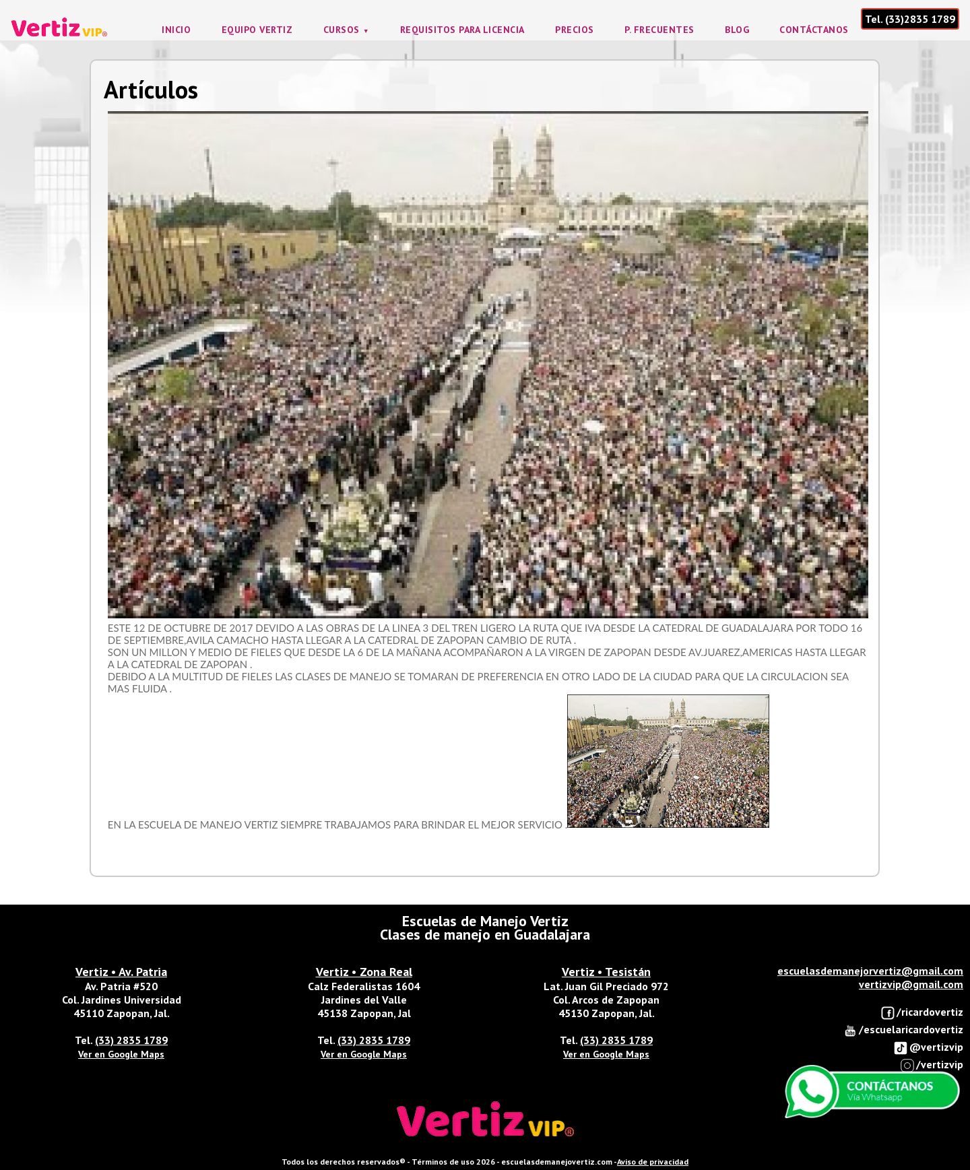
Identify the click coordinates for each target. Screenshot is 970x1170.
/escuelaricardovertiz (903, 1030)
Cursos (341, 30)
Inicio (176, 30)
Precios (574, 30)
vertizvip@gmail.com (911, 984)
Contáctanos (814, 30)
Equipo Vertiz (257, 30)
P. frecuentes (659, 30)
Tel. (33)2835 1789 (910, 19)
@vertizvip (928, 1047)
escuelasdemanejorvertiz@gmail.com (870, 970)
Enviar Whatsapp (872, 1092)
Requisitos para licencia (462, 30)
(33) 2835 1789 (131, 1040)
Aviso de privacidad (652, 1162)
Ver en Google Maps (121, 1054)
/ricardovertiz (921, 1012)
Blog (737, 30)
